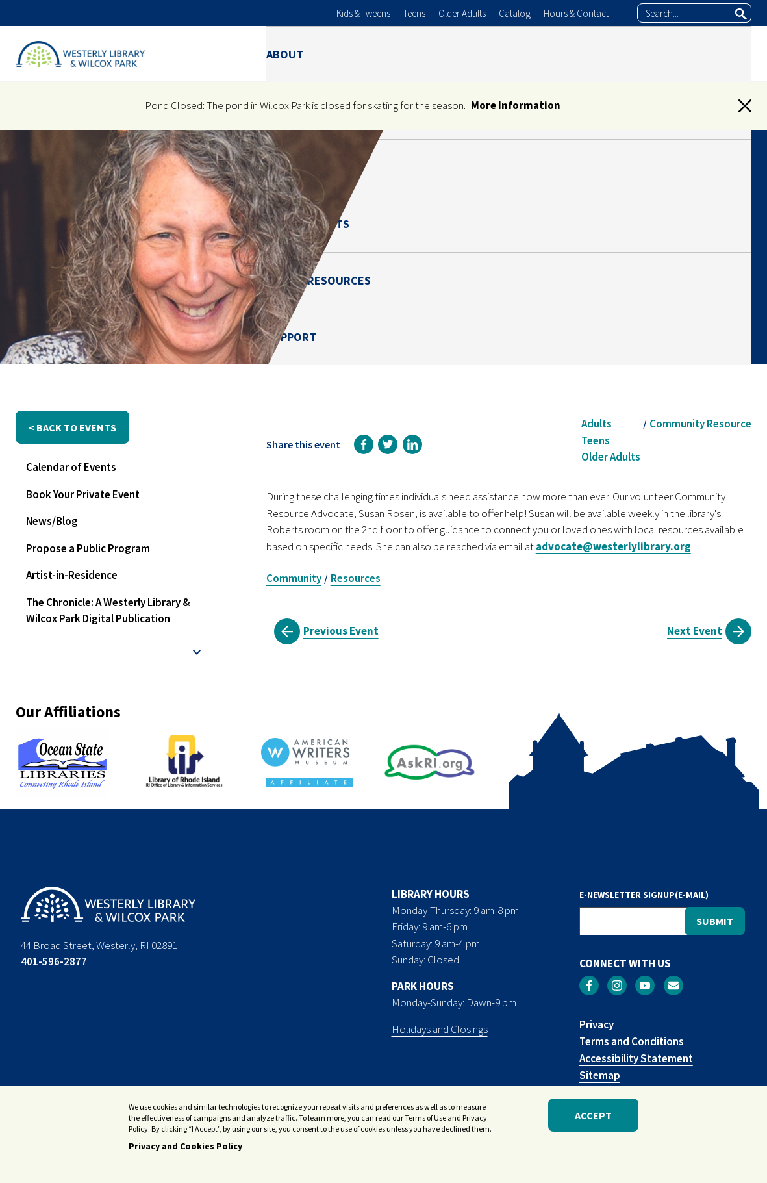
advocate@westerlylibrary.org (613, 546)
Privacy (596, 1024)
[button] (744, 105)
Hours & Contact (576, 13)
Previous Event (341, 631)
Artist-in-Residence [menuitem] (72, 575)
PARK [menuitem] (416, 53)
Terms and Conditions (631, 1041)
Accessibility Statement (636, 1058)
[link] (363, 444)
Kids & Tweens (363, 13)
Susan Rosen (609, 314)
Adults (596, 423)
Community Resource (700, 423)
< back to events (72, 427)
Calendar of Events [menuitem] (71, 467)
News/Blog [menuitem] (52, 521)
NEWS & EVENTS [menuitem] (498, 53)
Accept (593, 1116)
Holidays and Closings (440, 1029)
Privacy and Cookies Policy (185, 1148)
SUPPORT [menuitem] (726, 53)
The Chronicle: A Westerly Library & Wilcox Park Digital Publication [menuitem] (108, 610)
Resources (356, 578)
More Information (515, 105)
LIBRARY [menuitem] (352, 53)
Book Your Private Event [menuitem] (83, 494)
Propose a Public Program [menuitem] (88, 548)
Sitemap (599, 1075)
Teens (414, 13)
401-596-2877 (54, 961)
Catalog (515, 13)
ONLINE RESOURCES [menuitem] (620, 53)
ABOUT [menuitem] (284, 53)
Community (293, 578)
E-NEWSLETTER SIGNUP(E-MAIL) (644, 894)
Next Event (694, 631)
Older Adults (462, 13)
